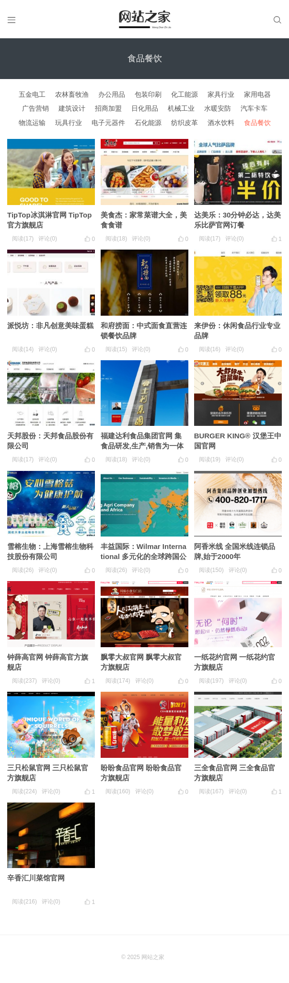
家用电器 (257, 94)
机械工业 (181, 108)
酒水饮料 (221, 122)
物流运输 (32, 122)
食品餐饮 (257, 122)
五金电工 (32, 94)
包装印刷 (148, 94)
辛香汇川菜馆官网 (36, 878)
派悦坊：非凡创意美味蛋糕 (50, 325)
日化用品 (144, 108)
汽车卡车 (254, 108)
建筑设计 (71, 108)
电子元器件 (108, 122)
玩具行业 (68, 122)
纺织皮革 (184, 122)
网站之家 (152, 957)
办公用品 (111, 94)
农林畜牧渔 (72, 94)
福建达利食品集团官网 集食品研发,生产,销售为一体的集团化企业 (142, 446)
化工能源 (184, 94)
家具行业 (221, 94)
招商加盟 (108, 108)
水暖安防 (217, 108)
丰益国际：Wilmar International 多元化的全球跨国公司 (143, 556)
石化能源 (148, 122)
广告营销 (35, 108)
